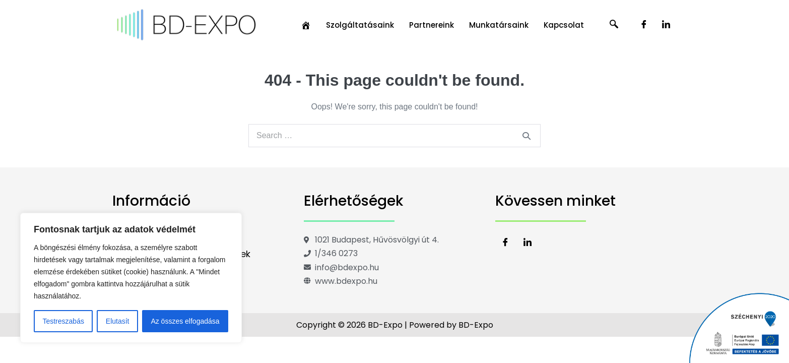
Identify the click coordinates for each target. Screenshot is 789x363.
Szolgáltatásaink (360, 25)
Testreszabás (63, 321)
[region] (131, 278)
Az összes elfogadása (185, 321)
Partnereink (431, 25)
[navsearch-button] (614, 25)
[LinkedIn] (666, 25)
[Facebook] (643, 25)
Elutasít (117, 321)
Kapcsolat (564, 25)
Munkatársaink (499, 25)
